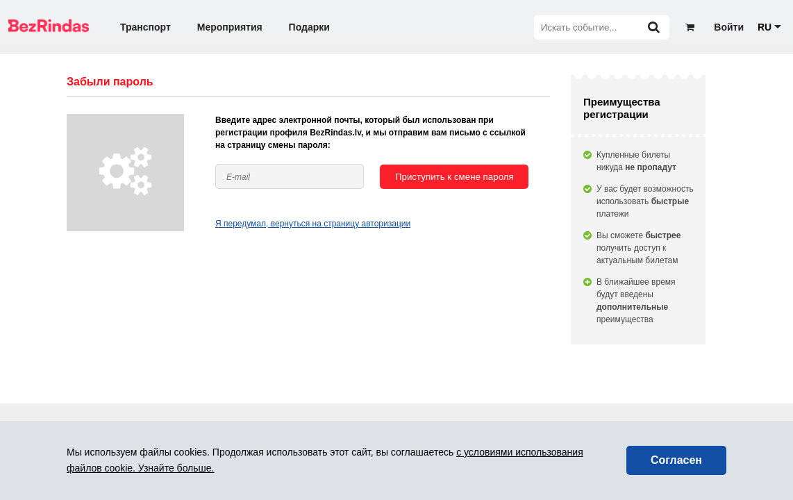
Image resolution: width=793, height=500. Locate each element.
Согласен (676, 460)
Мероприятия (229, 27)
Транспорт (145, 27)
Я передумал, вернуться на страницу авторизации (312, 223)
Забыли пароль (110, 82)
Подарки (309, 27)
